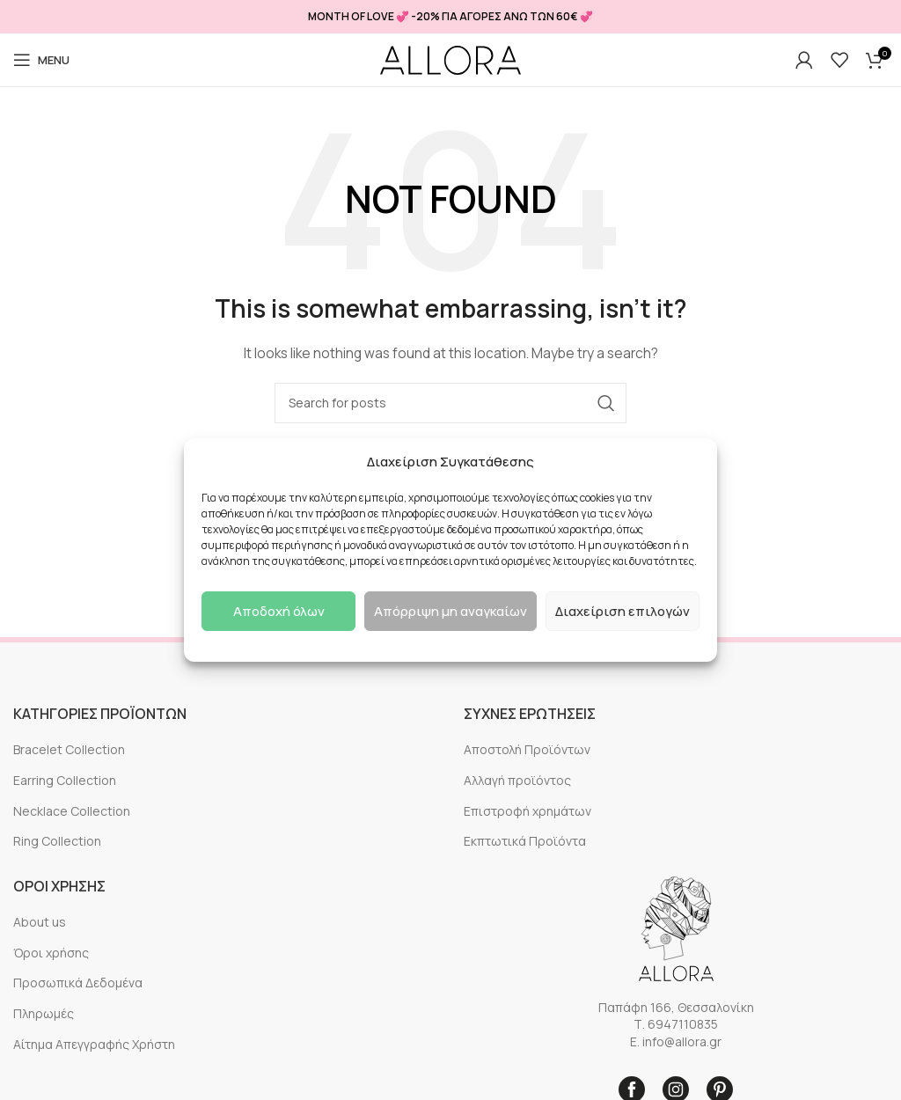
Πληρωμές (43, 1013)
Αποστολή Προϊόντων (527, 749)
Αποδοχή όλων (279, 611)
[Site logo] (450, 60)
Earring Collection (64, 780)
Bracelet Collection (69, 749)
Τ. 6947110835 (676, 1024)
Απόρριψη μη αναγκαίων (450, 611)
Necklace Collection (71, 811)
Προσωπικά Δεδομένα (78, 982)
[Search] (450, 403)
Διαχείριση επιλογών (622, 611)
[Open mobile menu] (41, 59)
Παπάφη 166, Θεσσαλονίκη (676, 1007)
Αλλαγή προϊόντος (517, 780)
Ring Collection (57, 840)
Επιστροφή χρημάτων (527, 811)
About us (39, 921)
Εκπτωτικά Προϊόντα (525, 840)
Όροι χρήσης (51, 952)
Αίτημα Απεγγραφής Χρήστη (94, 1044)
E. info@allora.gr (676, 1041)
